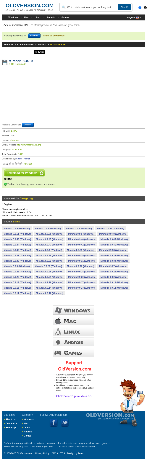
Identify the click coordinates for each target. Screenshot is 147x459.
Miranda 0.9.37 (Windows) (17, 255)
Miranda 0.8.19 (21, 61)
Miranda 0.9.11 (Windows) (17, 293)
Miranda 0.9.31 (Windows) (82, 261)
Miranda (42, 44)
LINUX (73, 331)
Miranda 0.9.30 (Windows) (114, 261)
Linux (38, 17)
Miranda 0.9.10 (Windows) (49, 293)
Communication (25, 44)
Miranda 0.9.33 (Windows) (17, 261)
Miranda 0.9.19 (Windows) (17, 282)
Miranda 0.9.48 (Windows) (17, 239)
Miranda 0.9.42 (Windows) (82, 244)
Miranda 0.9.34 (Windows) (114, 255)
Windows (13, 17)
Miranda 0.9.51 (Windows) (17, 234)
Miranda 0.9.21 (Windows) (49, 277)
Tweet (40, 52)
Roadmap (11, 427)
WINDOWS (73, 310)
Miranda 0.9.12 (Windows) (114, 288)
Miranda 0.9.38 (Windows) (113, 250)
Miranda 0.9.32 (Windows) (49, 261)
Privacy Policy (42, 453)
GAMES (73, 352)
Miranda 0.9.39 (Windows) (80, 250)
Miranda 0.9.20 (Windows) (82, 277)
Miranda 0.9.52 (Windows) (110, 228)
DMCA (54, 453)
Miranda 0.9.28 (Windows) (80, 266)
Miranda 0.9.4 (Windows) (49, 250)
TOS (62, 453)
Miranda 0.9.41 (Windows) (114, 244)
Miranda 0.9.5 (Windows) (81, 234)
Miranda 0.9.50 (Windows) (49, 234)
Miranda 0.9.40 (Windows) (17, 250)
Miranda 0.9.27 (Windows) (113, 266)
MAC (73, 320)
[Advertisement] (73, 94)
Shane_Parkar (23, 159)
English (133, 17)
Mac (26, 17)
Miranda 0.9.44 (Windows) (17, 244)
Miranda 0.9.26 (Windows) (17, 271)
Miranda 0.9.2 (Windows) (114, 277)
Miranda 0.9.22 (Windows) (17, 277)
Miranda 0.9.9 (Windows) (17, 228)
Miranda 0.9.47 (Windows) (49, 239)
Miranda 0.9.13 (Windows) (82, 288)
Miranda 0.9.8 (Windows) (48, 228)
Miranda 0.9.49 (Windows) (113, 234)
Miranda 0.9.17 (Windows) (82, 282)
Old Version (100, 419)
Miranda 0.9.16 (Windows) (114, 282)
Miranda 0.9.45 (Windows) (114, 239)
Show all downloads (54, 35)
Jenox (81, 453)
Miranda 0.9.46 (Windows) (82, 239)
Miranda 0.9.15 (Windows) (17, 288)
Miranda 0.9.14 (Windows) (49, 288)
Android (51, 17)
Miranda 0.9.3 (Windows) (17, 266)
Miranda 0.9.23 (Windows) (114, 271)
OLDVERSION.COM (30, 5)
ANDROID (73, 341)
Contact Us (11, 423)
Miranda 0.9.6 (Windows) (79, 228)
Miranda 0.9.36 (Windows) (49, 255)
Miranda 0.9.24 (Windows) (82, 271)
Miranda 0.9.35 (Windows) (82, 255)
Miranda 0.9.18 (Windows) (49, 282)
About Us (10, 419)
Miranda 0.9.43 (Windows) (49, 244)
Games (65, 17)
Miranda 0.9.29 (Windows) (48, 266)
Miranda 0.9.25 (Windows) (49, 271)
